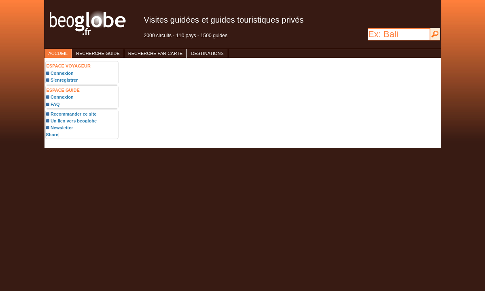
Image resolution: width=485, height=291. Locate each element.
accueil (58, 53)
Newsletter (62, 127)
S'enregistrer (64, 80)
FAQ (55, 104)
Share (52, 134)
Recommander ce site (74, 114)
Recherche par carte (155, 53)
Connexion (62, 73)
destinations (207, 53)
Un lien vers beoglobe (74, 120)
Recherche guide (98, 53)
